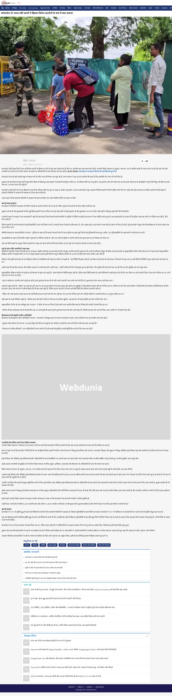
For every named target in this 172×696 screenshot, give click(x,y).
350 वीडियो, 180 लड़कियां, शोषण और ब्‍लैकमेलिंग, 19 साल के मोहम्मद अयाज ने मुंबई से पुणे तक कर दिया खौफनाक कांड (73, 607)
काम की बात (123, 8)
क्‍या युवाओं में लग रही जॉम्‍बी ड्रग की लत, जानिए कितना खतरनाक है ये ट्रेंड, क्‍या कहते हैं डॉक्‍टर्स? (63, 625)
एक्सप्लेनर (143, 8)
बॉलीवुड (14, 8)
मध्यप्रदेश (113, 8)
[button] (2, 8)
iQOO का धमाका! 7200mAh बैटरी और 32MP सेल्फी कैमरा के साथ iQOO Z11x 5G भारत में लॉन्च (66, 676)
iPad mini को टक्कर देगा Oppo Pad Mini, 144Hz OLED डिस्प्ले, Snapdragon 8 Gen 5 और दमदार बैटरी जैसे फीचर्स (73, 649)
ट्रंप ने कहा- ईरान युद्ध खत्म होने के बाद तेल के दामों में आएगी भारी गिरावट (56, 598)
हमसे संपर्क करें (100, 687)
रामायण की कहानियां (89, 545)
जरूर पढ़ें (27, 584)
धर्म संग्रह (62, 8)
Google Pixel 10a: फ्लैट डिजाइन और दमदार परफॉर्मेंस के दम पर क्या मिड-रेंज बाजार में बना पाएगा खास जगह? (69, 658)
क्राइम (150, 8)
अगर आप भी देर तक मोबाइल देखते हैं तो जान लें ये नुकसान (51, 640)
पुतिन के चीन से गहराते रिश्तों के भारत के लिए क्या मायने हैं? (44, 567)
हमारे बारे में (71, 687)
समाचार (7, 8)
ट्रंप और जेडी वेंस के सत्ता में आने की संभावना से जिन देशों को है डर (46, 562)
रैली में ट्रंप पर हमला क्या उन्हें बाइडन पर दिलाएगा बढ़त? (43, 573)
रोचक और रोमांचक (103, 545)
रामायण (157, 8)
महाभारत (164, 8)
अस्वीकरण (89, 687)
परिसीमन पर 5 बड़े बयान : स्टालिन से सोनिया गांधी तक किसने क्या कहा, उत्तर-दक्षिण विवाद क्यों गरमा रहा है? (68, 616)
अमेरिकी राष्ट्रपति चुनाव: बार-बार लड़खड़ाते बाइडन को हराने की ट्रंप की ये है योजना (51, 578)
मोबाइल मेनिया (30, 635)
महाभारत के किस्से (74, 545)
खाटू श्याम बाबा (45, 8)
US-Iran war (33, 8)
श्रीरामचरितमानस (98, 8)
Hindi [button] (13, 3)
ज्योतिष (54, 8)
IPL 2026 (22, 8)
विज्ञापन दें (80, 687)
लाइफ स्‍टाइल (78, 8)
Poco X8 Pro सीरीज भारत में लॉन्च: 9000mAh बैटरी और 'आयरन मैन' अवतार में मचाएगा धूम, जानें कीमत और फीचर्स (72, 667)
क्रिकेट (69, 8)
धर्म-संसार (87, 8)
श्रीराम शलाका (133, 8)
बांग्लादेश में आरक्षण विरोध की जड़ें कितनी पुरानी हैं (98, 171)
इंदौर (107, 8)
